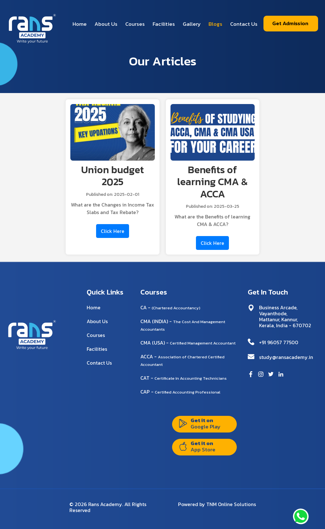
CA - (170, 307)
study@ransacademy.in (286, 357)
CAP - (180, 391)
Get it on (199, 423)
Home (80, 24)
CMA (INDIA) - (182, 324)
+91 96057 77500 (278, 342)
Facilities (164, 24)
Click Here (112, 231)
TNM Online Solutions (231, 504)
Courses (135, 24)
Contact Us (243, 24)
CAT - (183, 378)
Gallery (192, 24)
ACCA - (182, 360)
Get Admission (290, 23)
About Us (106, 24)
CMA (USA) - (188, 342)
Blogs (215, 24)
